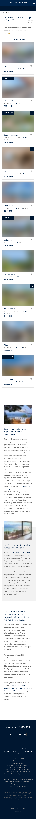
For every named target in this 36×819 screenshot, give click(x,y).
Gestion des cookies (18, 809)
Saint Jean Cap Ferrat (22, 688)
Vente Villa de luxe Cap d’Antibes (18, 761)
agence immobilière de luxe (19, 552)
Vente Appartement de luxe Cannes (18, 765)
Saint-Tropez (15, 685)
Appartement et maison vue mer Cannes (18, 769)
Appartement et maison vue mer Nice (18, 772)
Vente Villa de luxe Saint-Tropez (18, 759)
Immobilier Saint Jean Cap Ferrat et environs (18, 774)
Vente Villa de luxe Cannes (18, 767)
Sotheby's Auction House (18, 784)
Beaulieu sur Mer (10, 691)
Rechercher (18, 8)
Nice (12, 688)
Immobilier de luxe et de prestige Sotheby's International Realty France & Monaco (18, 780)
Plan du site (18, 812)
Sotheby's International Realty (18, 786)
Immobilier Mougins (18, 763)
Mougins (7, 688)
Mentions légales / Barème (18, 806)
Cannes (23, 685)
